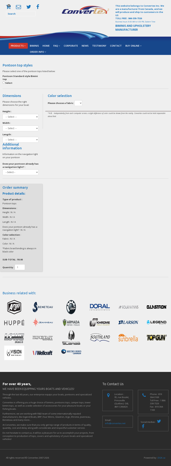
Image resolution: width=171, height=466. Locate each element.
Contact (116, 45)
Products (18, 45)
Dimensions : (10, 208)
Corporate (71, 45)
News (85, 45)
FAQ (56, 45)
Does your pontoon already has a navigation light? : (20, 165)
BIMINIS (34, 45)
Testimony (99, 45)
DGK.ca (161, 457)
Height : (7, 111)
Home (46, 45)
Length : (7, 134)
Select (7, 82)
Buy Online (133, 45)
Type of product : (13, 199)
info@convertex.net (115, 423)
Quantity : (8, 267)
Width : (7, 122)
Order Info (38, 51)
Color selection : (12, 234)
